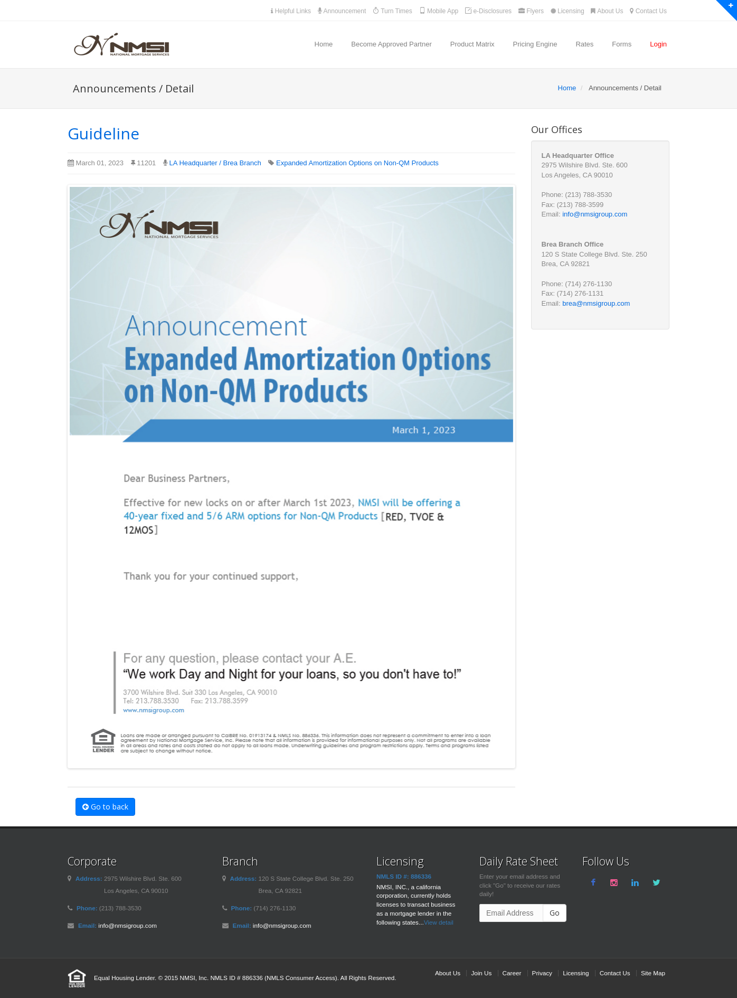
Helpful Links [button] (291, 11)
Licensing (567, 11)
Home (324, 44)
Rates (584, 44)
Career (512, 972)
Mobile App (439, 11)
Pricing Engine (535, 44)
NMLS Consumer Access (301, 977)
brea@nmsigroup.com (596, 303)
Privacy (542, 972)
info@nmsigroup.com (594, 214)
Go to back (105, 807)
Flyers (531, 11)
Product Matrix (472, 44)
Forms (621, 44)
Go (555, 913)
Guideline (103, 133)
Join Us (481, 972)
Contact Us (648, 11)
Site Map (653, 972)
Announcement (342, 11)
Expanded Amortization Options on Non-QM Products (357, 163)
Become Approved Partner (391, 44)
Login (658, 44)
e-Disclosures (488, 11)
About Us (607, 11)
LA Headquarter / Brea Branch (215, 163)
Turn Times (392, 11)
